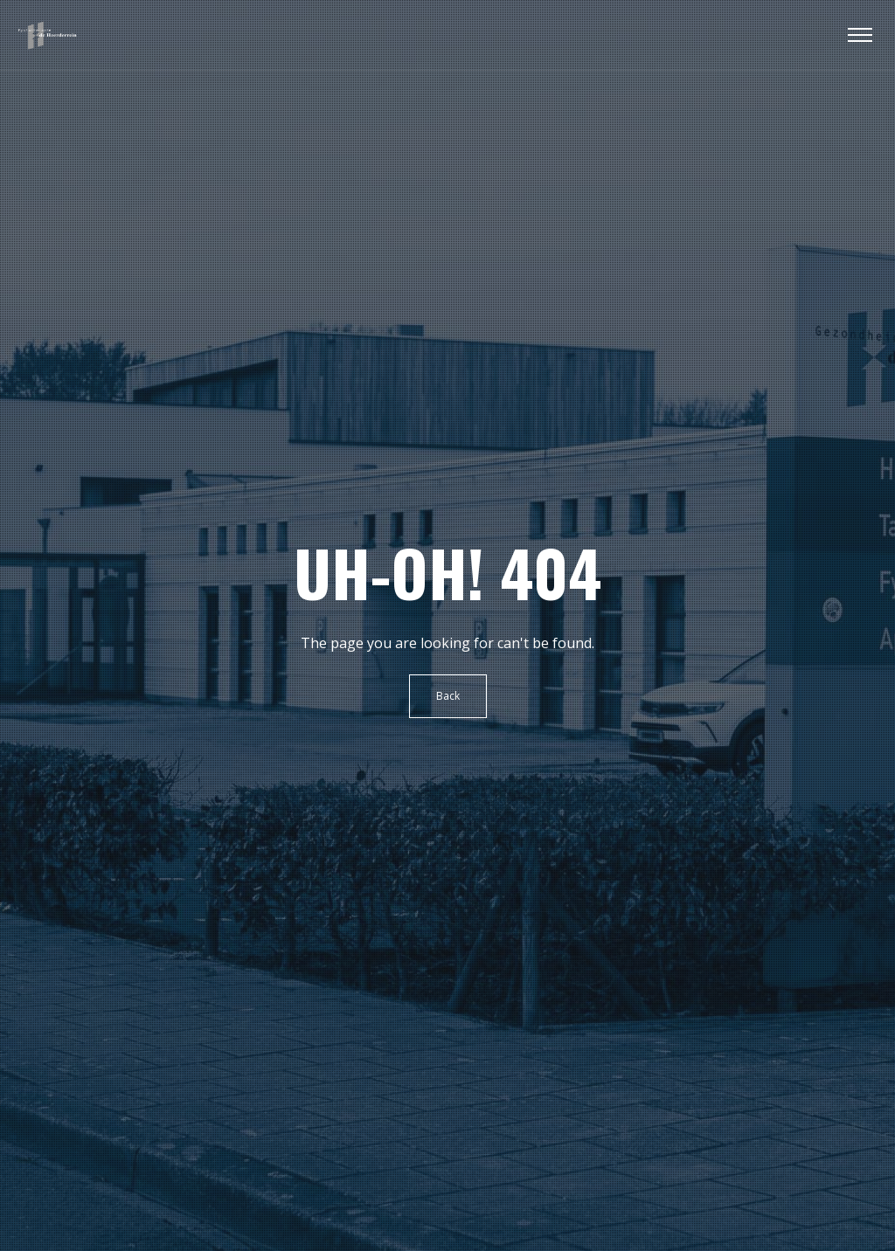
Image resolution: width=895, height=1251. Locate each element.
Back (448, 695)
